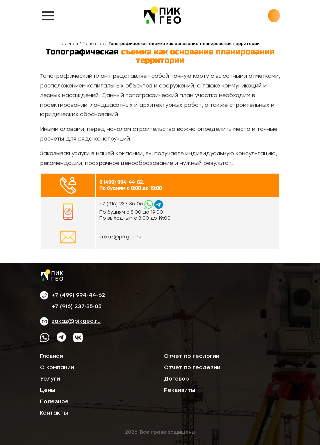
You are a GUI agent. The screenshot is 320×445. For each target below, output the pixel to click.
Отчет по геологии (191, 356)
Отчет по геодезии (192, 367)
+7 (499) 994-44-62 (78, 295)
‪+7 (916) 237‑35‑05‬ (121, 204)
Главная (69, 43)
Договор (176, 379)
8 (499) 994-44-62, (121, 182)
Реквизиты (179, 390)
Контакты (54, 413)
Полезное (93, 43)
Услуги (50, 379)
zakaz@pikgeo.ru (120, 237)
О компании (57, 367)
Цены (47, 390)
